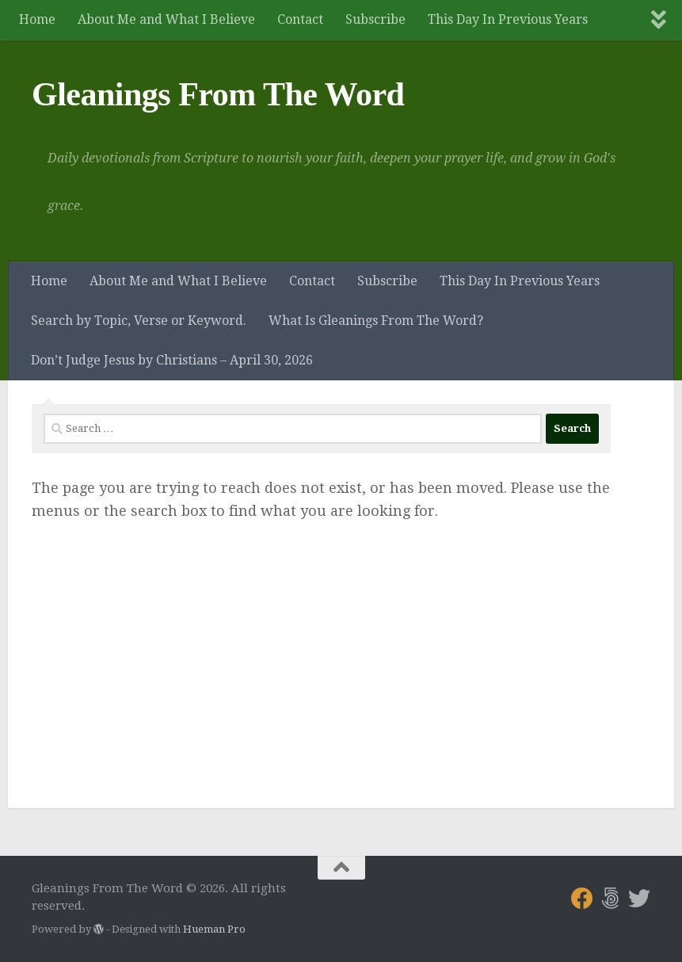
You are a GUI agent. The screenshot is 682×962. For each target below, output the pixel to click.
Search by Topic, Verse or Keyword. (138, 320)
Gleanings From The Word (218, 94)
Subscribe (375, 19)
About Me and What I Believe (166, 19)
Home (37, 19)
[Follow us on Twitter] (639, 899)
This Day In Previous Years (508, 19)
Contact (300, 19)
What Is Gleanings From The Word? (376, 320)
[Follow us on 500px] (611, 899)
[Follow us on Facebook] (582, 899)
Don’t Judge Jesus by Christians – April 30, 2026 (172, 360)
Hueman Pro (214, 929)
